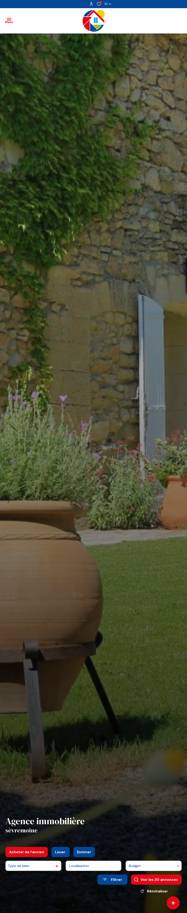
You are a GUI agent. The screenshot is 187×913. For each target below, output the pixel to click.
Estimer (84, 852)
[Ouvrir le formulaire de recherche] (112, 880)
